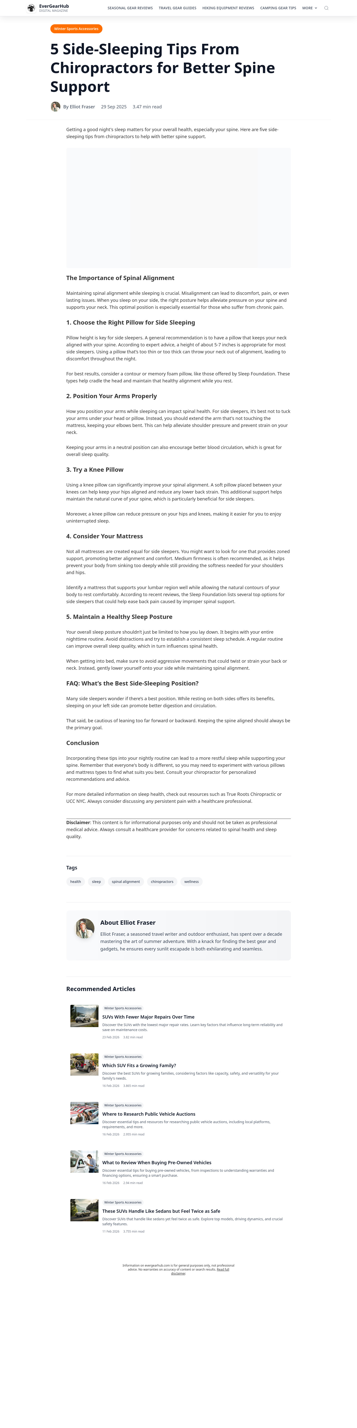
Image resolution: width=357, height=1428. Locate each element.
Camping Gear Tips (278, 8)
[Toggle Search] (326, 8)
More (310, 8)
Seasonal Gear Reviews (130, 8)
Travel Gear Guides (177, 8)
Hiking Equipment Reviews (228, 8)
